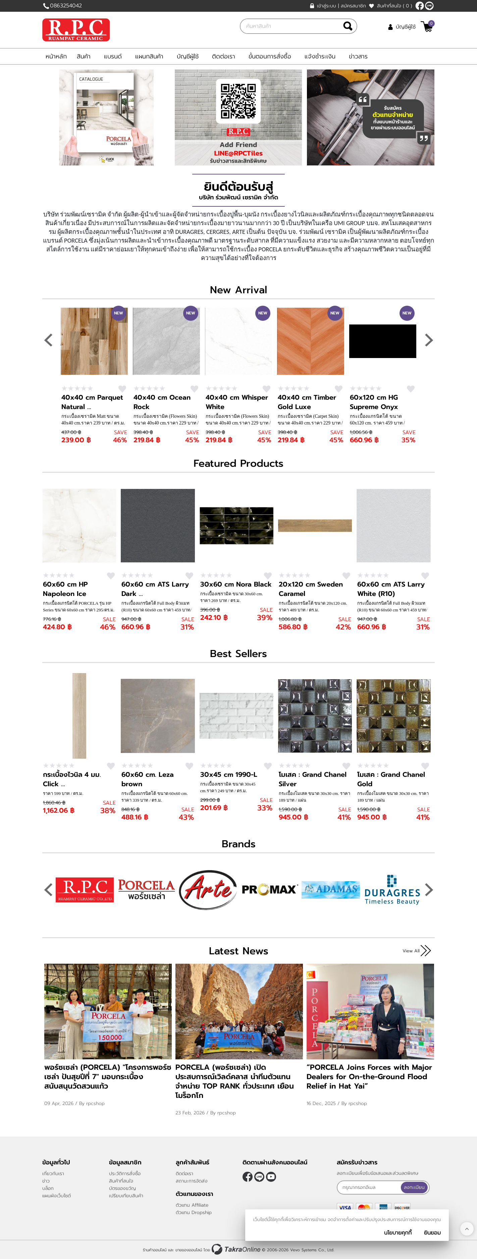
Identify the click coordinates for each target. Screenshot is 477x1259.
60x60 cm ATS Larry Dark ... (155, 589)
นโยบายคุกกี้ (398, 1233)
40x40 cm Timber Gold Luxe (307, 402)
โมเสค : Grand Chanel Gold (391, 779)
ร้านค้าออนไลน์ (154, 1250)
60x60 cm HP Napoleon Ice (65, 589)
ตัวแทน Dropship (194, 1212)
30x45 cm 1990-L (228, 774)
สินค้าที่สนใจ (394, 5)
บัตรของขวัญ (122, 1188)
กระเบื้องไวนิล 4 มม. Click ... (72, 779)
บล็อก (48, 1188)
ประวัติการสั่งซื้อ (125, 1173)
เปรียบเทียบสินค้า (126, 1195)
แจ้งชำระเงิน (320, 56)
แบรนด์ (113, 56)
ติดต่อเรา (223, 56)
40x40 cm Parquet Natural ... (92, 402)
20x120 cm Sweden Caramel (311, 589)
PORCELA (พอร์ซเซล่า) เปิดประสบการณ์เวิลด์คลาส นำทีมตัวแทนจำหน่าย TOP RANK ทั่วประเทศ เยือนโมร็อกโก (234, 1081)
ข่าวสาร (358, 56)
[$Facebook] (419, 5)
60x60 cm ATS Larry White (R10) (391, 589)
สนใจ (122, 389)
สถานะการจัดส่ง (192, 1181)
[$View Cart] (427, 26)
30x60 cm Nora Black (236, 584)
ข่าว (46, 1181)
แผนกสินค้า (149, 56)
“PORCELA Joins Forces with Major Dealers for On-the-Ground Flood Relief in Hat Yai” (369, 1077)
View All (411, 951)
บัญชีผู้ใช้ (406, 27)
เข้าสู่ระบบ (326, 5)
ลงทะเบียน (415, 1187)
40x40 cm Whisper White (237, 402)
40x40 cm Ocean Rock (162, 402)
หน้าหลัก (56, 56)
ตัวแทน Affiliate (192, 1205)
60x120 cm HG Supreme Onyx (374, 402)
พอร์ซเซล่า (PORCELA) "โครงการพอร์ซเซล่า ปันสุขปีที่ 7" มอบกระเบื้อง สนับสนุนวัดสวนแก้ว (107, 1077)
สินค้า (84, 56)
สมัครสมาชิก (353, 5)
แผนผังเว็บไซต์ (56, 1195)
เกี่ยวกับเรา (53, 1173)
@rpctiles (429, 5)
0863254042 (66, 6)
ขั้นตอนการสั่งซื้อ (270, 56)
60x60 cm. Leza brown (147, 779)
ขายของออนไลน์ (188, 1250)
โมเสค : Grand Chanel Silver (313, 779)
